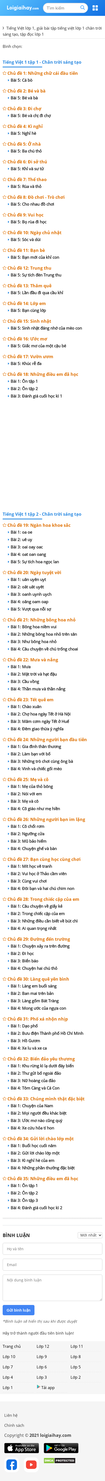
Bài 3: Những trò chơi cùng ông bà (40, 761)
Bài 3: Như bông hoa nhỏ (32, 641)
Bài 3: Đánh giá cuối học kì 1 (35, 396)
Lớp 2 (76, 1377)
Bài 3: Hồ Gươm (24, 1040)
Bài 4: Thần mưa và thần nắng (36, 688)
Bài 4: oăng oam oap (28, 601)
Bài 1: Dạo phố (23, 1025)
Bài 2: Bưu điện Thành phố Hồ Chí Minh (45, 1033)
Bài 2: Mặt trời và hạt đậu (32, 674)
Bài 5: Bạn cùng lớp (27, 310)
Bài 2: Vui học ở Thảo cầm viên (37, 873)
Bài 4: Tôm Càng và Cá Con (33, 1088)
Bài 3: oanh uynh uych (29, 594)
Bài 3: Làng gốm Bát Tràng (33, 1000)
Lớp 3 (42, 1377)
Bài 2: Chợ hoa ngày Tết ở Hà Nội (39, 714)
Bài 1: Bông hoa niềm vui (32, 626)
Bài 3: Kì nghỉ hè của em (31, 1160)
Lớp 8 (76, 1356)
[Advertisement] (52, 456)
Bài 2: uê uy (20, 539)
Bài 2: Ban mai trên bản (31, 993)
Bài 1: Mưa (19, 666)
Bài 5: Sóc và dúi (24, 239)
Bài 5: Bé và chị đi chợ (29, 115)
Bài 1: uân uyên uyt (27, 579)
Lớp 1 (8, 1387)
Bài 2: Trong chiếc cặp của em (36, 913)
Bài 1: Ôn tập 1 (23, 381)
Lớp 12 (43, 1346)
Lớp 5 (76, 1366)
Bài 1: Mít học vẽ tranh (30, 866)
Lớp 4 (8, 1377)
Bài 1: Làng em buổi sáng (32, 986)
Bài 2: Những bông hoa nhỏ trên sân (42, 634)
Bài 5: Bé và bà (23, 97)
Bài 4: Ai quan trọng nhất (32, 928)
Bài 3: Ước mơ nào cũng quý (35, 1120)
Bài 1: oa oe (20, 532)
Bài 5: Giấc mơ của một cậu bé (37, 345)
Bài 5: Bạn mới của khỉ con (33, 257)
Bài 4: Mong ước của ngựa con (37, 1008)
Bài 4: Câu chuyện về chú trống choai (43, 649)
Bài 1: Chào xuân (24, 706)
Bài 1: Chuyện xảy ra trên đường (38, 946)
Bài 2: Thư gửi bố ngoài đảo (34, 1073)
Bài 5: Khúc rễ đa (24, 363)
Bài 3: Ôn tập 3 (23, 1200)
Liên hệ (11, 1415)
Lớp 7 (8, 1366)
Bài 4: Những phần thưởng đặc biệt (41, 1167)
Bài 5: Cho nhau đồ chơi (31, 204)
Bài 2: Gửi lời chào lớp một (33, 1153)
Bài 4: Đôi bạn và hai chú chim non (41, 888)
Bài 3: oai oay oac (25, 547)
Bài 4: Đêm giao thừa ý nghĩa (35, 728)
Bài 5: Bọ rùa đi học (27, 221)
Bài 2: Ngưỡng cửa (26, 833)
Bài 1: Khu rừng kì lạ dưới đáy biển (41, 1065)
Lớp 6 (42, 1366)
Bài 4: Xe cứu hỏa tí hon (31, 1128)
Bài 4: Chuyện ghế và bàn (32, 848)
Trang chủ (12, 1346)
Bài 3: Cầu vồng (23, 681)
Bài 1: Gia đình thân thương (34, 746)
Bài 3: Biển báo (23, 960)
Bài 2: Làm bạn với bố (29, 753)
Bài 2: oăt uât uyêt (26, 586)
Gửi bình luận (18, 1310)
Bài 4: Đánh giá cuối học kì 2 (35, 1207)
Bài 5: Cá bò (20, 80)
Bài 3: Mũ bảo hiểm (27, 841)
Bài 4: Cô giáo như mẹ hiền (34, 808)
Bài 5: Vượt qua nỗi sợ (29, 609)
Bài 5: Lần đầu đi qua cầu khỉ (35, 292)
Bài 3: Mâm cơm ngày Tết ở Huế (38, 721)
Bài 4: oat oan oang (27, 554)
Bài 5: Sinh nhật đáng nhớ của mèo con (45, 328)
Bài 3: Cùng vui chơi (27, 881)
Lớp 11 (77, 1346)
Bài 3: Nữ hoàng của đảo (31, 1080)
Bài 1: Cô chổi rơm (26, 826)
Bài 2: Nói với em (25, 793)
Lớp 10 (9, 1356)
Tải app (46, 1387)
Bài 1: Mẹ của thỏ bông (30, 786)
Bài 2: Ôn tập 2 (23, 388)
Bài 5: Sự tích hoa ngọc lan (33, 561)
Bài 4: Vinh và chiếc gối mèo (35, 768)
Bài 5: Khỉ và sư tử (26, 168)
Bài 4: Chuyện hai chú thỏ (32, 968)
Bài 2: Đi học (21, 953)
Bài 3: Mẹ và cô (23, 801)
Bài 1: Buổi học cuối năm (32, 1145)
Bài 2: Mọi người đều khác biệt (37, 1113)
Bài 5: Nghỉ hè (22, 133)
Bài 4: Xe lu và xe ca (27, 1048)
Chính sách (14, 1425)
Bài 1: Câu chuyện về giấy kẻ (35, 906)
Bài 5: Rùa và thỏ (24, 186)
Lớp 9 (42, 1356)
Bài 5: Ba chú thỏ (25, 151)
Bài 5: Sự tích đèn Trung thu (34, 275)
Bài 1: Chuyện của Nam (30, 1105)
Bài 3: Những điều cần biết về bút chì (43, 921)
